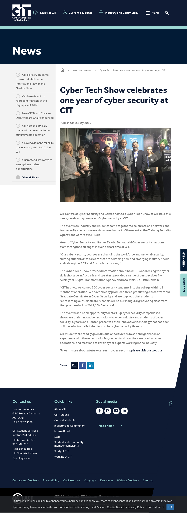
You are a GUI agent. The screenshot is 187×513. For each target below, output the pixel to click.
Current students (65, 421)
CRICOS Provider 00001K (66, 497)
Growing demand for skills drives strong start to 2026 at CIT (37, 147)
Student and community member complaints (68, 445)
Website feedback (128, 481)
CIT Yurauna (61, 415)
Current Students (76, 12)
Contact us (21, 402)
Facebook (87, 366)
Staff (57, 437)
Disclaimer (106, 481)
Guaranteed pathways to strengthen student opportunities (36, 164)
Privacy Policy (51, 481)
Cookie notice (71, 481)
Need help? (111, 427)
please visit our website (152, 351)
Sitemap (148, 481)
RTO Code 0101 (89, 497)
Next (166, 163)
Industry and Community (117, 12)
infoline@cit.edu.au (24, 436)
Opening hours (21, 459)
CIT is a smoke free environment (24, 443)
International (62, 432)
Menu (151, 13)
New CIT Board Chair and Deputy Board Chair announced (37, 115)
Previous (70, 163)
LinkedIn (95, 366)
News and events (87, 70)
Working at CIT (63, 457)
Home (67, 70)
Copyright (90, 481)
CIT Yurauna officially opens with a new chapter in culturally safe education (35, 130)
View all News (30, 177)
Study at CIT (43, 12)
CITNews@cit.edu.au (25, 454)
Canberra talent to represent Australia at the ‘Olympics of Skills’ (34, 100)
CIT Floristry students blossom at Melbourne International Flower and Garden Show (34, 81)
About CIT (60, 410)
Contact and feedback (25, 481)
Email (79, 366)
